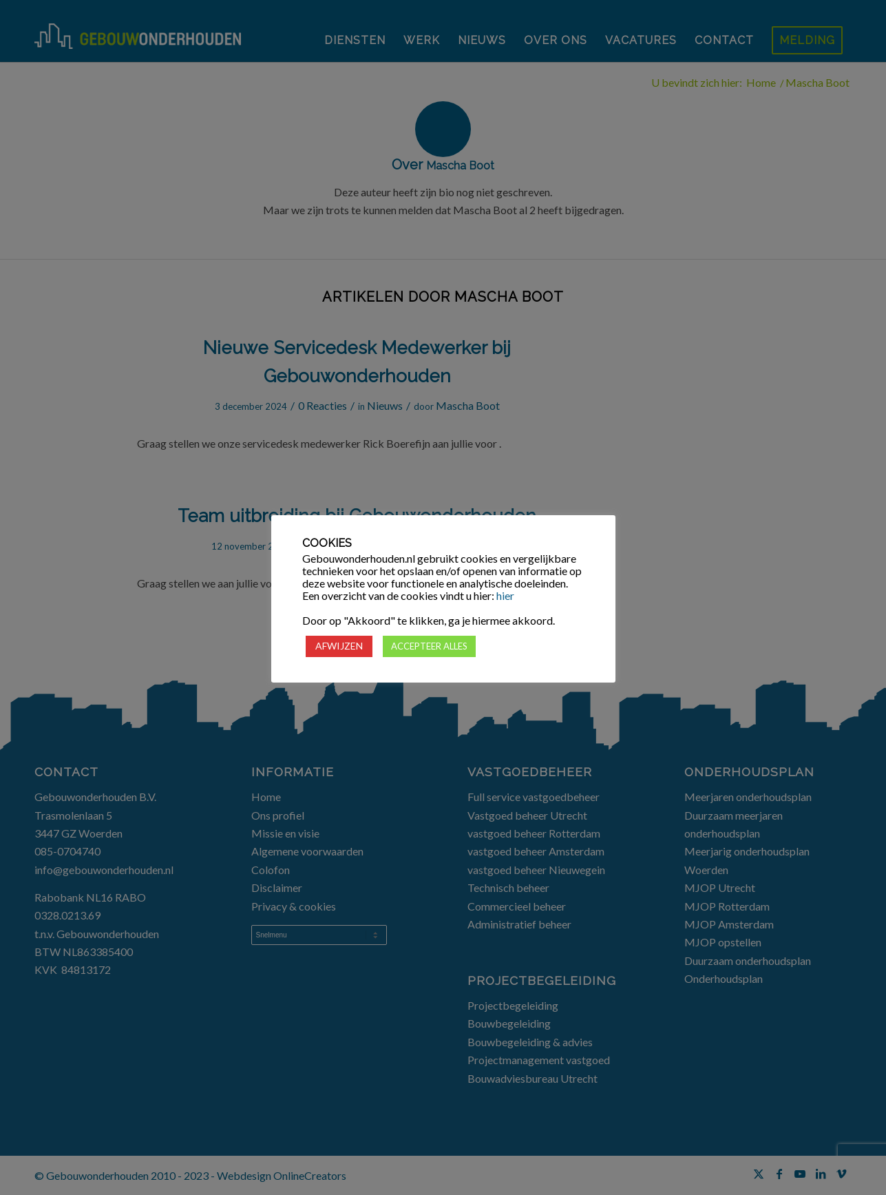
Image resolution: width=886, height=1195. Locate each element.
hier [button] (505, 595)
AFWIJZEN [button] (339, 646)
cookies (479, 558)
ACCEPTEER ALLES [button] (429, 646)
